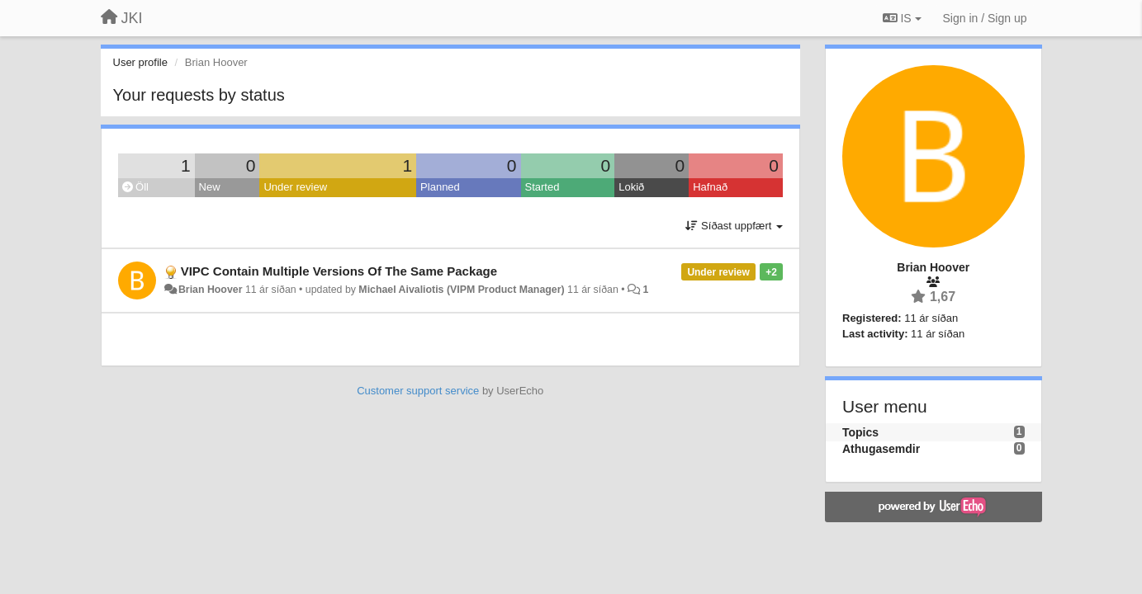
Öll (135, 187)
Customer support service (418, 390)
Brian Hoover (210, 289)
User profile (140, 62)
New (209, 187)
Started (542, 187)
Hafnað (710, 187)
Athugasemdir (881, 448)
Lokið (631, 187)
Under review (295, 187)
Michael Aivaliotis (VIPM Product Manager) (461, 289)
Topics (860, 432)
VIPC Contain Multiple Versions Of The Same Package (339, 271)
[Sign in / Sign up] (985, 18)
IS (902, 18)
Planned (440, 187)
